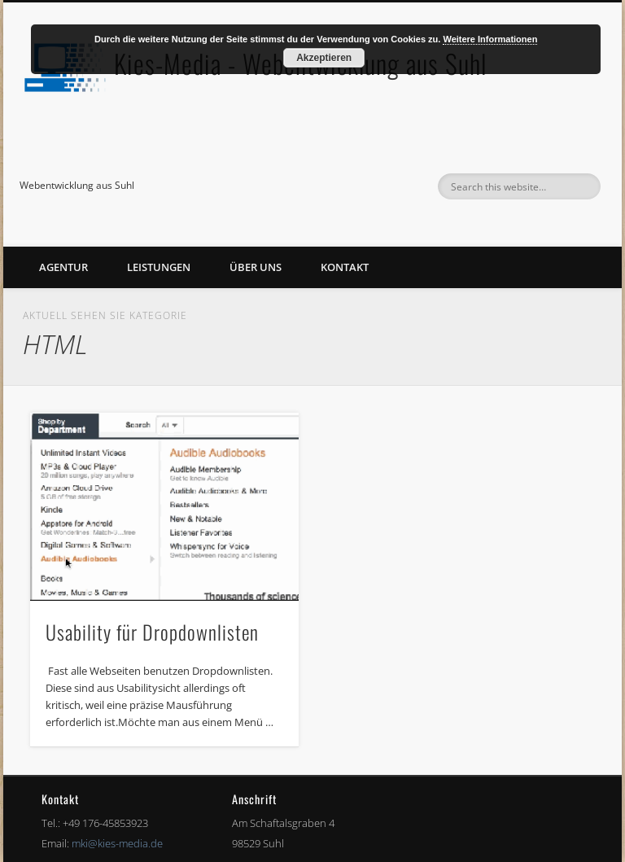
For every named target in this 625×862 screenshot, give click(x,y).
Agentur (63, 267)
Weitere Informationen (490, 39)
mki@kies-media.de (117, 843)
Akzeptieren (324, 57)
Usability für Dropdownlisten (152, 631)
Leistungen (158, 267)
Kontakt (345, 267)
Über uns (255, 267)
